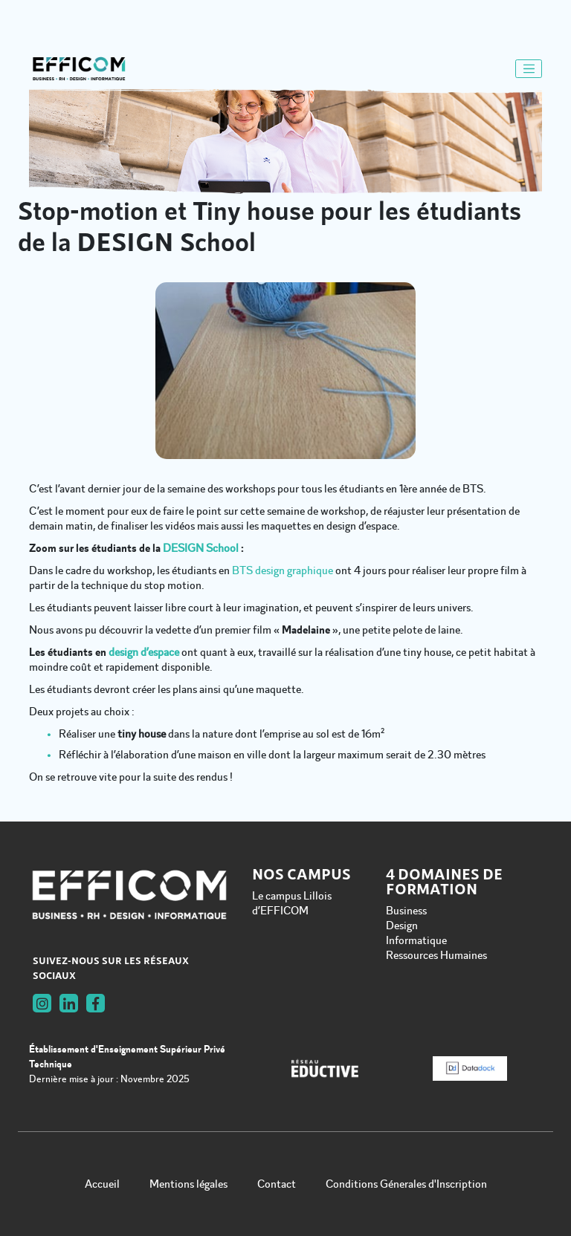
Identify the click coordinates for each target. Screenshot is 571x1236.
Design (402, 925)
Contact (276, 1184)
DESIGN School (201, 548)
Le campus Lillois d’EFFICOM (292, 903)
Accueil (102, 1184)
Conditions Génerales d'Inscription (406, 1184)
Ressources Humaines (436, 955)
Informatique (416, 940)
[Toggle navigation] (528, 69)
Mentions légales (188, 1184)
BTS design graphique (282, 570)
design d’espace (144, 652)
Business (406, 910)
